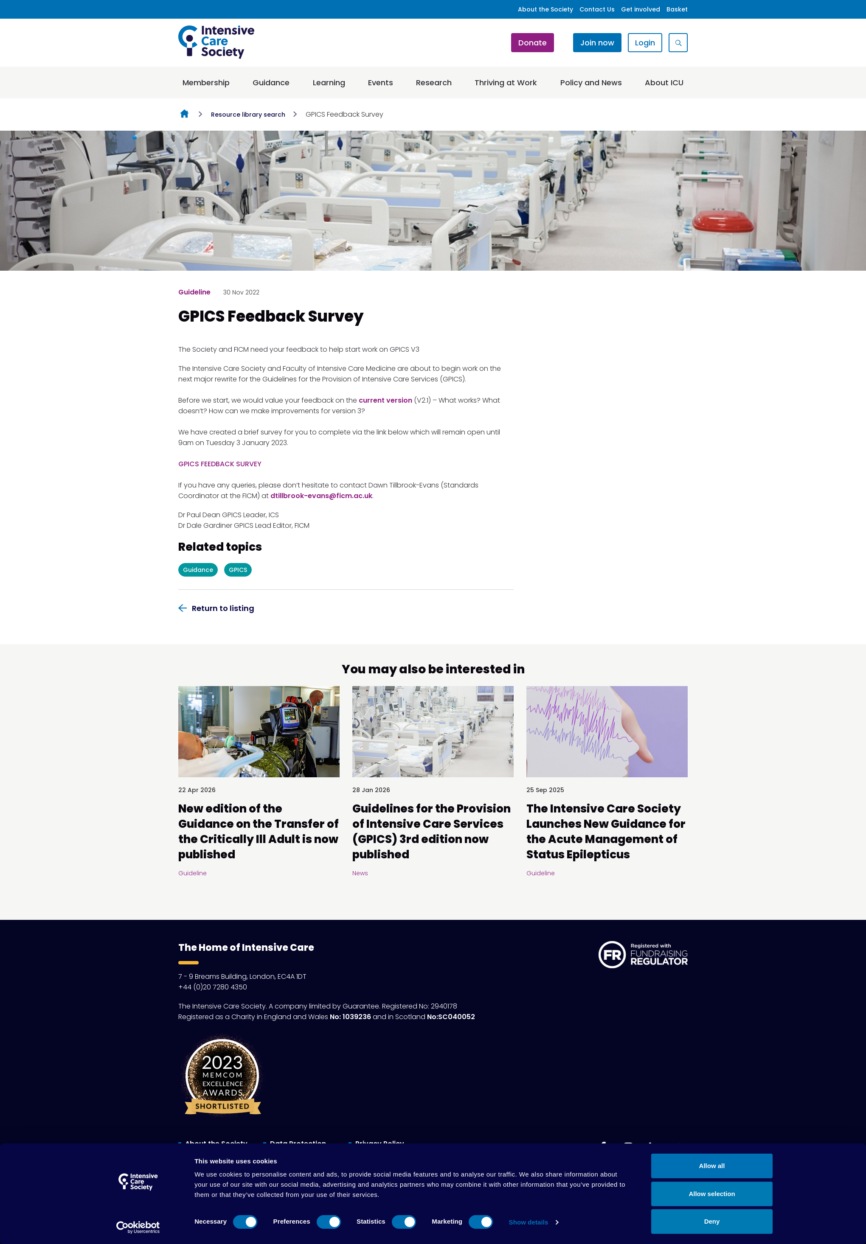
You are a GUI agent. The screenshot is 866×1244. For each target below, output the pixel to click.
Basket (677, 9)
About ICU (664, 82)
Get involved (640, 9)
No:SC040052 (451, 1017)
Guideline (194, 292)
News (360, 873)
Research (434, 82)
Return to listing (223, 608)
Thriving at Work (506, 82)
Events (380, 82)
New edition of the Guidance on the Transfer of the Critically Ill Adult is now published (258, 831)
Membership (206, 82)
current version (385, 400)
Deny (712, 1221)
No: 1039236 (350, 1017)
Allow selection (712, 1193)
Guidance (271, 82)
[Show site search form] (678, 42)
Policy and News (591, 82)
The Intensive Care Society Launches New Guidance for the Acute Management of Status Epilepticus (606, 831)
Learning (329, 82)
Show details (528, 1222)
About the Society (545, 9)
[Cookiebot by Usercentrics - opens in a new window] (138, 1227)
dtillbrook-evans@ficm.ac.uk (321, 496)
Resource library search (248, 114)
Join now (597, 42)
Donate (532, 42)
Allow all (712, 1165)
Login (645, 42)
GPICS (238, 570)
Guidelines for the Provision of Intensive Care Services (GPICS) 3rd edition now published (431, 831)
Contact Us (597, 9)
